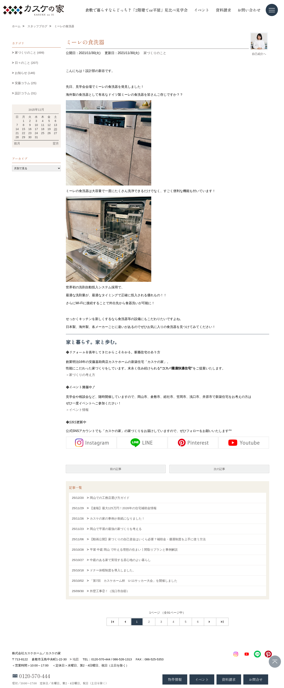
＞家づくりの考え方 (80, 375)
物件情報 (175, 679)
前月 (17, 143)
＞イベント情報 (77, 409)
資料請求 (223, 10)
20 (55, 129)
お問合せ (256, 679)
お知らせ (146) (25, 73)
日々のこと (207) (26, 62)
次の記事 (219, 469)
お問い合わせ (249, 10)
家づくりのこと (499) (29, 52)
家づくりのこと (155, 53)
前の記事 (115, 469)
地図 (76, 659)
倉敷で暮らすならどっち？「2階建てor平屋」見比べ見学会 (136, 10)
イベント (201, 10)
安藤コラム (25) (25, 83)
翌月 (56, 143)
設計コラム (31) (25, 93)
